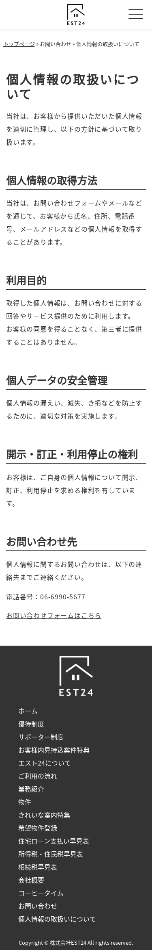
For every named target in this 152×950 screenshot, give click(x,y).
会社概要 (31, 880)
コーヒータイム (41, 893)
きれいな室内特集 (44, 815)
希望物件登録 (37, 828)
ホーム (28, 711)
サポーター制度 (41, 737)
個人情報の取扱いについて (57, 919)
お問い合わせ (37, 906)
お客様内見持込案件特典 (54, 750)
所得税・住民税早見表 (50, 854)
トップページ (19, 44)
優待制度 (31, 724)
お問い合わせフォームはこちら (53, 615)
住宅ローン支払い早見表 (53, 841)
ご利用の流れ (37, 776)
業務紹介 (31, 789)
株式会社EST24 (68, 942)
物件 (24, 802)
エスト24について (44, 763)
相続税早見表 (37, 867)
